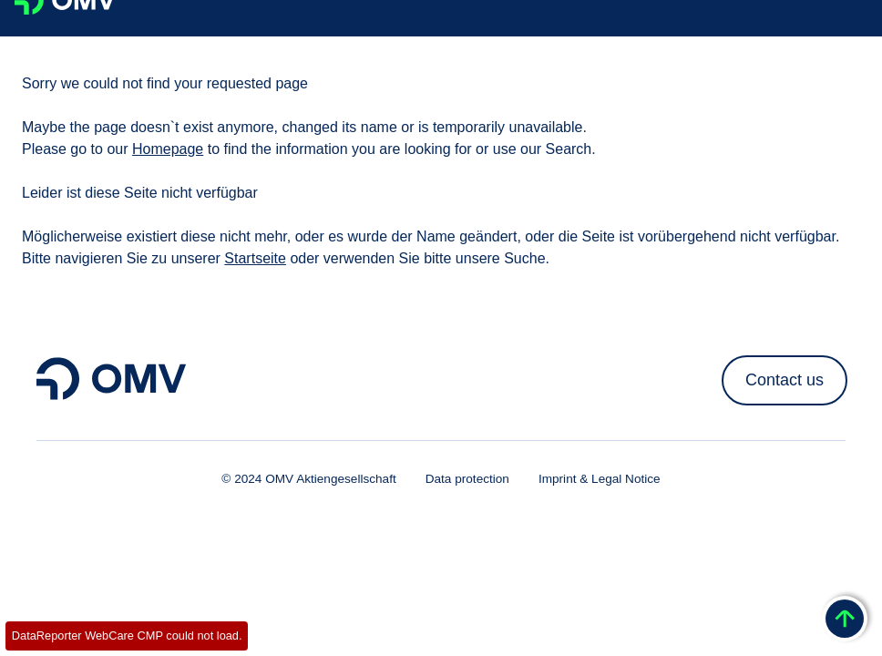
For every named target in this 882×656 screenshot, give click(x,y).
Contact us (784, 380)
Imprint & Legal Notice (599, 479)
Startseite (255, 258)
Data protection (467, 479)
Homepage (167, 149)
